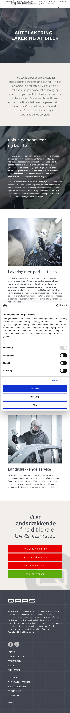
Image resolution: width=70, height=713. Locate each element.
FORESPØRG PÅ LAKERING (35, 557)
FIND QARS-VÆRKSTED (35, 548)
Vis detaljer (57, 381)
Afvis (35, 405)
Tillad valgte (35, 397)
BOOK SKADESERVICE (35, 565)
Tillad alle (35, 389)
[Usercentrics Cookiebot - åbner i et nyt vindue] (56, 306)
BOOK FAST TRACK (35, 574)
